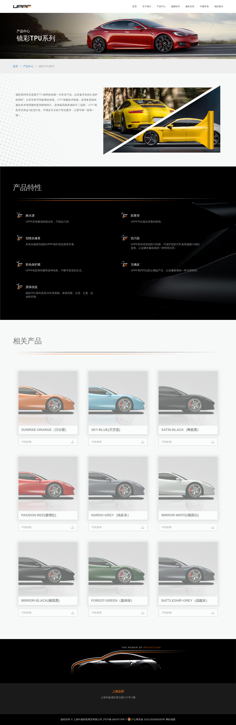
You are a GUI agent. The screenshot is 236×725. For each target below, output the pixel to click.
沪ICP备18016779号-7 (115, 719)
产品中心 (28, 66)
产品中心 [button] (161, 6)
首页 (15, 66)
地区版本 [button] (218, 6)
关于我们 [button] (146, 6)
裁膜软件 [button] (175, 6)
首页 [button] (134, 6)
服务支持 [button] (189, 6)
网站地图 (170, 719)
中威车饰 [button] (204, 6)
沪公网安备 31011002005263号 (147, 719)
